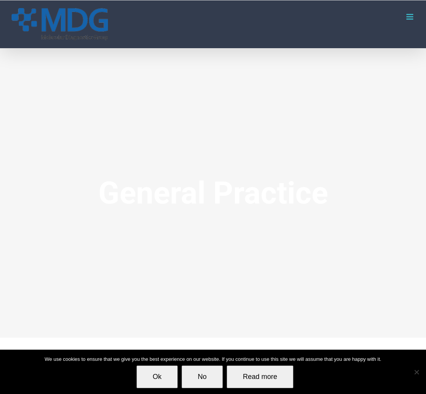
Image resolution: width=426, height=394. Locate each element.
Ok (157, 377)
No (202, 377)
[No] (416, 372)
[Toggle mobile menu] (410, 17)
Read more (260, 377)
